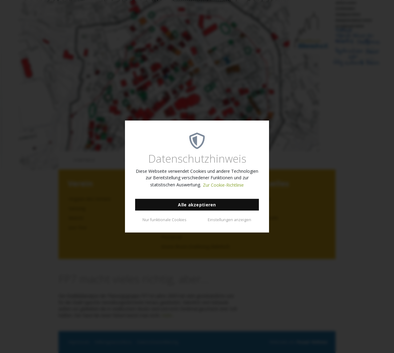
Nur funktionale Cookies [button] (165, 219)
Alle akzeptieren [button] (197, 205)
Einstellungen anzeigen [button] (229, 219)
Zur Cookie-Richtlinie (223, 185)
